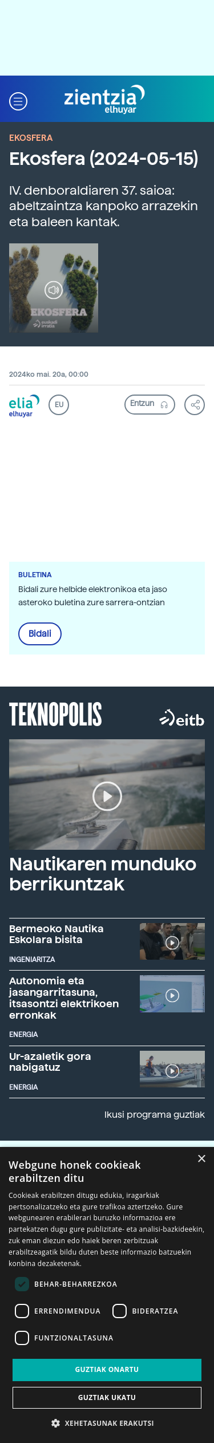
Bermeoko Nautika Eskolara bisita (56, 934)
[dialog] (107, 1295)
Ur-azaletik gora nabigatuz (50, 1062)
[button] (18, 100)
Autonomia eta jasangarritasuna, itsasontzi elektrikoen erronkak (64, 997)
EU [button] (59, 405)
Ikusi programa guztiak (154, 1114)
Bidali (40, 634)
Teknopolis (55, 713)
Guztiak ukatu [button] (107, 1397)
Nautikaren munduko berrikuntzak (102, 874)
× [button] (201, 1159)
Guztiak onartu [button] (107, 1369)
